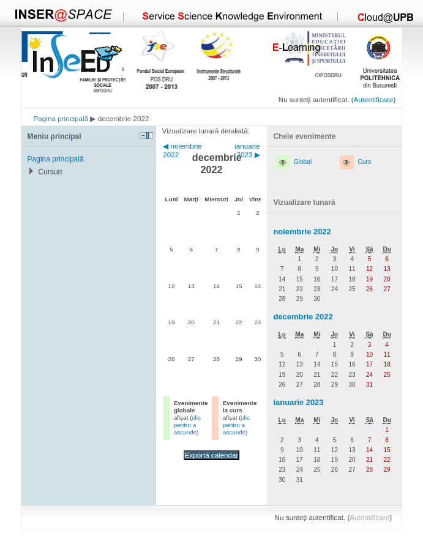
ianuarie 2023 (298, 402)
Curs (365, 161)
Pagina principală (61, 118)
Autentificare (374, 99)
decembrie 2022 (302, 316)
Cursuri (50, 172)
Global (303, 161)
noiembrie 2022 (302, 231)
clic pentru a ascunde (187, 425)
